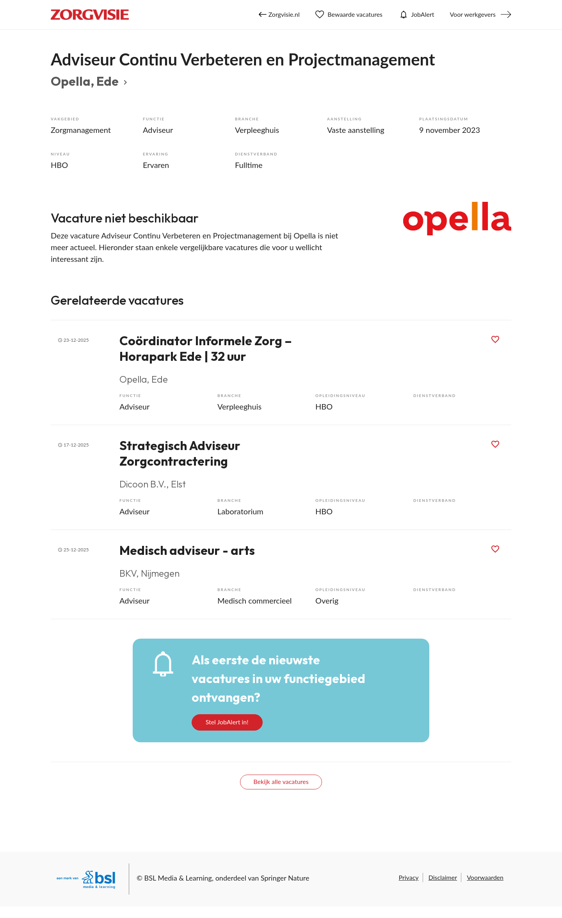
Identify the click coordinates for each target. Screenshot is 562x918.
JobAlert (416, 14)
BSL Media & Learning (178, 878)
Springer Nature (285, 878)
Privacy (408, 877)
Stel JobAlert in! (227, 722)
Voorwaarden (485, 877)
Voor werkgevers (473, 14)
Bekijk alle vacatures (280, 781)
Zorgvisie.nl (279, 14)
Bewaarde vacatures (348, 14)
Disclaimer (443, 877)
